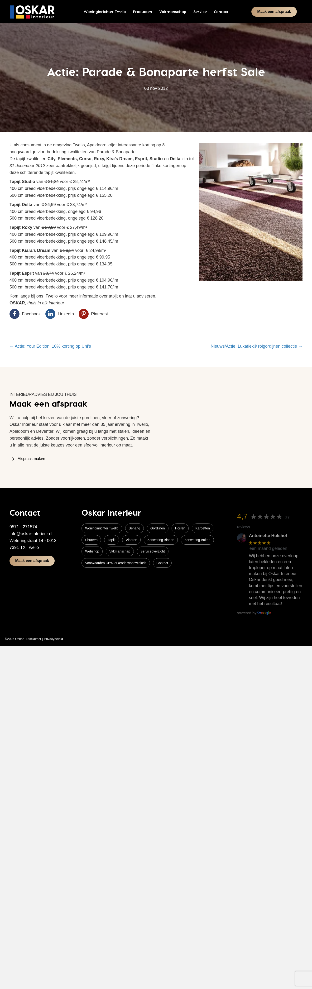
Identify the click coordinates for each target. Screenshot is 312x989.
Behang (134, 528)
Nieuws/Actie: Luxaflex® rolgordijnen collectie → (256, 346)
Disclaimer (33, 639)
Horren (180, 528)
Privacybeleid (53, 639)
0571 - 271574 (23, 526)
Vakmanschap (119, 551)
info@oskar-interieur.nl (31, 533)
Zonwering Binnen (160, 540)
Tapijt (111, 540)
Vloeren (131, 540)
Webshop (92, 551)
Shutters (91, 540)
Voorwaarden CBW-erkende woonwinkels (115, 563)
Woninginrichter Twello (101, 528)
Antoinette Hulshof (268, 535)
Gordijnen (157, 528)
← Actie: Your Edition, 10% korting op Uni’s (50, 346)
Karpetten (202, 528)
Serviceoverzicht (152, 551)
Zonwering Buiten (197, 540)
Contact (162, 563)
